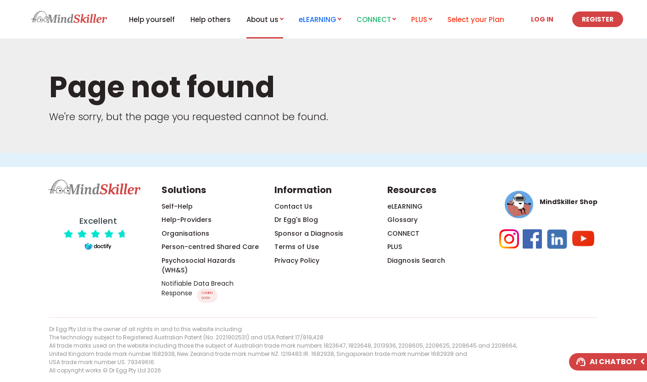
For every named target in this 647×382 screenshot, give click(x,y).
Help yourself (152, 19)
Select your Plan (475, 19)
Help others (210, 19)
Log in (542, 19)
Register (598, 19)
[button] (548, 204)
